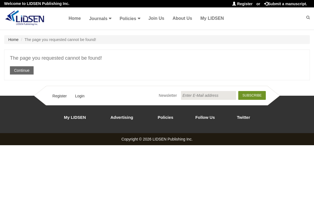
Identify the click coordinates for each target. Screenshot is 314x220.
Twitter (243, 117)
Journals (98, 18)
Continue (21, 70)
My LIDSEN (212, 18)
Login (79, 96)
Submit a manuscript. (285, 4)
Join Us (156, 18)
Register (242, 4)
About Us (182, 18)
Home (75, 18)
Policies (128, 18)
